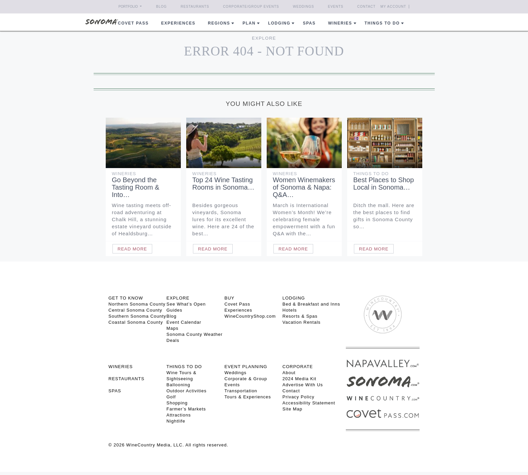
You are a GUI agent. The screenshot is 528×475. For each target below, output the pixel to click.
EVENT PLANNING (246, 366)
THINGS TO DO (184, 366)
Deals (172, 340)
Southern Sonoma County (137, 316)
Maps (172, 328)
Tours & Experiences (248, 396)
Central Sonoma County (135, 310)
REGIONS (219, 23)
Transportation (241, 390)
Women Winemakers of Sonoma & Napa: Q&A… (304, 187)
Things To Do (371, 173)
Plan (249, 23)
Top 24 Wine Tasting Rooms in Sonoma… (223, 183)
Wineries (340, 23)
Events (335, 6)
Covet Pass (237, 304)
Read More (132, 248)
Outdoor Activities (186, 390)
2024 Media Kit (300, 378)
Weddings (303, 6)
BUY (230, 298)
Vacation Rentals (302, 322)
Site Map (292, 408)
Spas (309, 23)
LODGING (294, 298)
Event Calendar (183, 322)
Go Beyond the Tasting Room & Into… (135, 187)
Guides (174, 310)
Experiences (178, 23)
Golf (171, 396)
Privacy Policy (299, 396)
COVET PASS (133, 23)
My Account (393, 6)
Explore (264, 38)
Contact (366, 6)
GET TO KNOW (125, 298)
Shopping (177, 402)
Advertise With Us (303, 384)
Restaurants (194, 6)
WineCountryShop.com (250, 316)
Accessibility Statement (309, 402)
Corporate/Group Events (251, 6)
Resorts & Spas (300, 316)
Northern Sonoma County (136, 304)
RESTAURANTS (126, 378)
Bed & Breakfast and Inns (311, 304)
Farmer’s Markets (186, 408)
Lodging (279, 23)
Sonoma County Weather (194, 334)
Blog (161, 6)
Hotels (290, 310)
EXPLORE (177, 298)
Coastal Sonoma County (135, 322)
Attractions (178, 415)
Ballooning (178, 384)
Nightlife (175, 421)
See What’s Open (186, 304)
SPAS (114, 390)
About (289, 372)
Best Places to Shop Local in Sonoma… (383, 183)
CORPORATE (298, 366)
